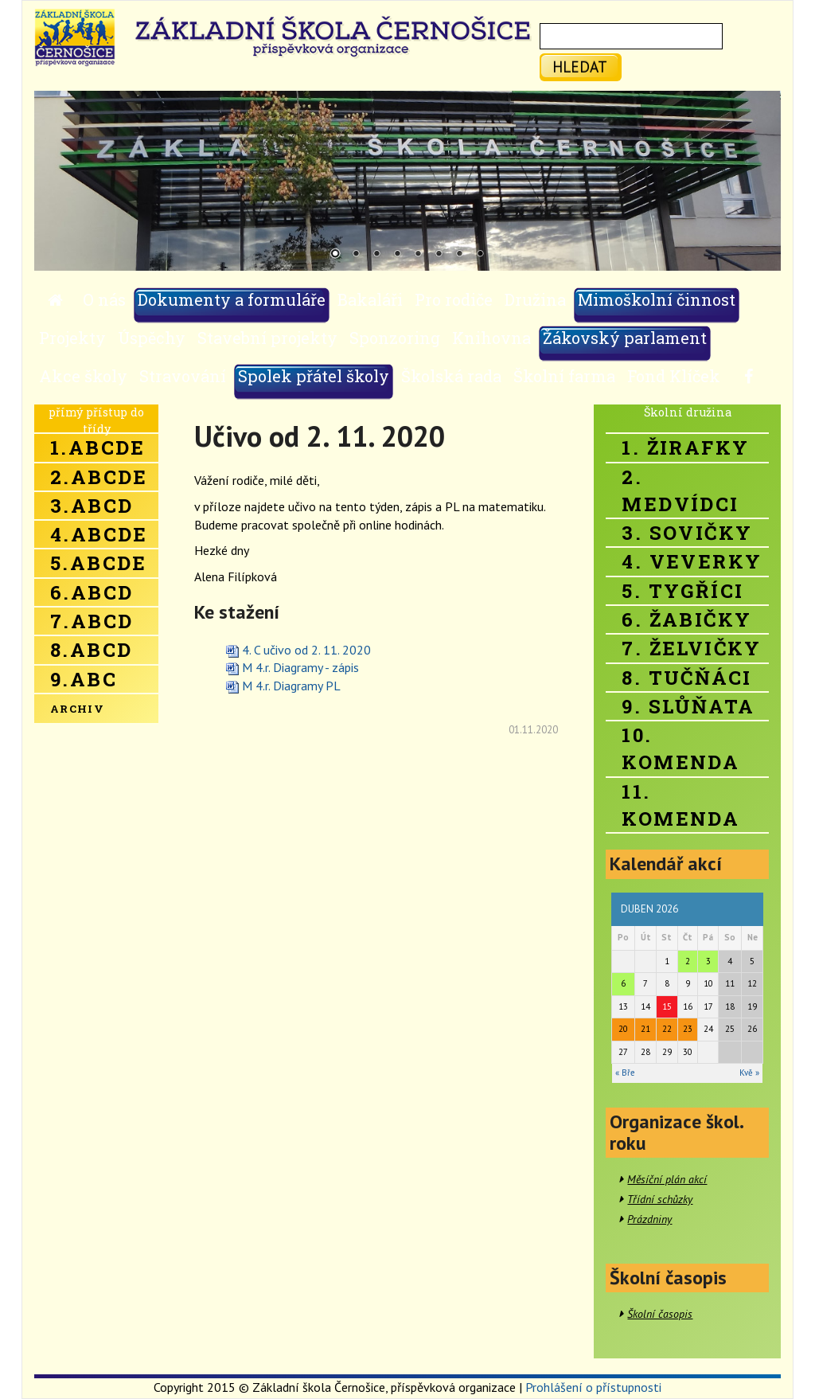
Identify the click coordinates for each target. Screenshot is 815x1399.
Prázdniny (649, 1219)
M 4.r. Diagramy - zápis (300, 667)
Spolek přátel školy (313, 375)
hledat (579, 66)
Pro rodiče (454, 299)
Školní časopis (659, 1314)
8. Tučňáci (686, 677)
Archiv (77, 708)
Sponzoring (394, 337)
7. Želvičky (691, 648)
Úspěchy (151, 337)
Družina (535, 299)
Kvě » (749, 1072)
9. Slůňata (688, 706)
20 (623, 1028)
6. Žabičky (686, 619)
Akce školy (83, 375)
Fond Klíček (673, 375)
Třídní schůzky (659, 1199)
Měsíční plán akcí (667, 1179)
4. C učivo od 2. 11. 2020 (306, 650)
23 (687, 1028)
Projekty (72, 337)
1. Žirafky (685, 447)
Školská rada (451, 375)
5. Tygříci (682, 591)
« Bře (625, 1072)
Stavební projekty (267, 337)
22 (667, 1028)
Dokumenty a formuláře (232, 299)
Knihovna (491, 337)
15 (667, 1006)
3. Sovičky (687, 532)
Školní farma (564, 375)
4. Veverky (692, 561)
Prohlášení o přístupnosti (593, 1387)
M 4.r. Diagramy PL (291, 686)
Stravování (182, 375)
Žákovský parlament (625, 337)
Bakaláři (370, 299)
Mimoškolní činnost (656, 299)
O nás (104, 299)
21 (645, 1028)
